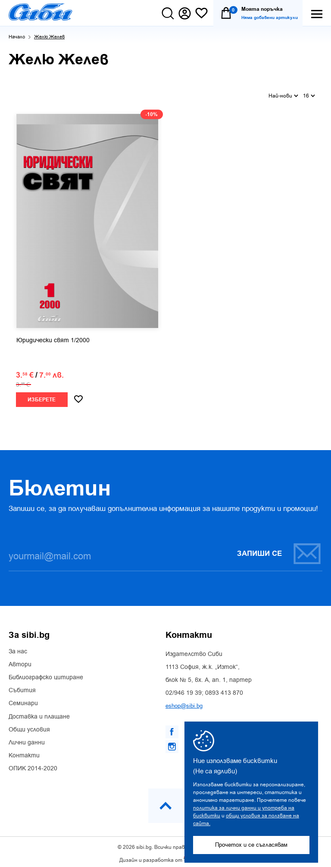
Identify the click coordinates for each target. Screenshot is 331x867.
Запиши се (279, 550)
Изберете (42, 396)
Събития (22, 687)
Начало (17, 37)
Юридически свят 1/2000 (53, 337)
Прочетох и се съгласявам (251, 844)
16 (309, 93)
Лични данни (27, 739)
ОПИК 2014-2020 (33, 765)
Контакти (24, 752)
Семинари (23, 700)
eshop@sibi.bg (184, 702)
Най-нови (283, 93)
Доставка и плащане (39, 713)
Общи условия (29, 726)
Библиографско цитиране (46, 674)
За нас (18, 648)
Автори (20, 661)
